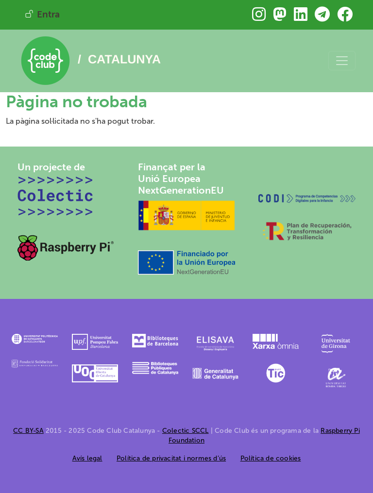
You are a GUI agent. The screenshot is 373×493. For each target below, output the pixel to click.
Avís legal (87, 458)
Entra (48, 14)
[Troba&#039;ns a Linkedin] (300, 17)
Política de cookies (270, 458)
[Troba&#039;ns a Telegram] (322, 17)
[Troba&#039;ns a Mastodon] (280, 17)
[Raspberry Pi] (66, 247)
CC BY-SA (28, 431)
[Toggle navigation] (342, 60)
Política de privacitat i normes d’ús (171, 458)
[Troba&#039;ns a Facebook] (345, 17)
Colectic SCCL (185, 431)
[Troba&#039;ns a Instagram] (259, 17)
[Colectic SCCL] (55, 195)
